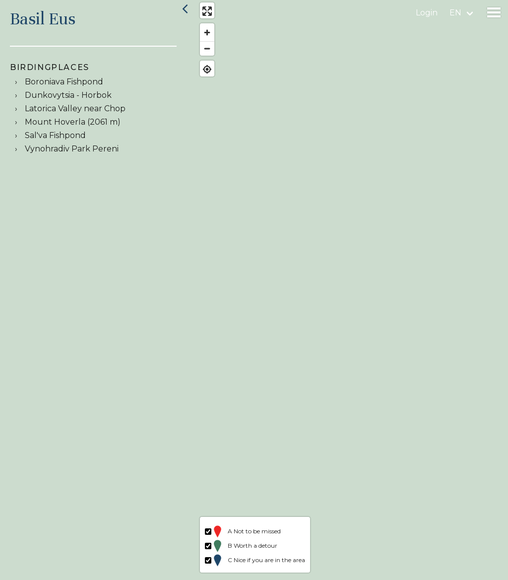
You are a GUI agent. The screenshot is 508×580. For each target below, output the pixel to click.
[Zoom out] (204, 51)
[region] (350, 290)
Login (427, 12)
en (455, 12)
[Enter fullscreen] (204, 13)
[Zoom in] (204, 35)
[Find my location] (204, 72)
